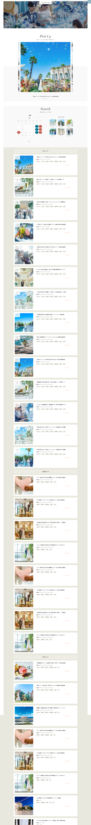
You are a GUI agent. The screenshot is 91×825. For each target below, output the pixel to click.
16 (29, 129)
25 (36, 132)
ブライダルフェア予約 (89, 18)
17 (33, 129)
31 (33, 135)
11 (36, 126)
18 (36, 129)
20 (18, 132)
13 (18, 129)
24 (33, 132)
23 (29, 132)
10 (33, 126)
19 (40, 129)
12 (40, 126)
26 (40, 132)
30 (29, 135)
